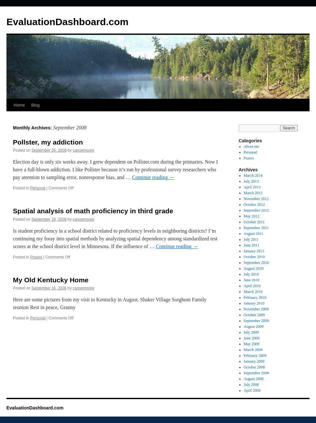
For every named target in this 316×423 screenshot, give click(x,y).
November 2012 (256, 198)
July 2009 (251, 332)
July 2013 (251, 181)
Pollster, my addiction (48, 142)
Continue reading (153, 177)
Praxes (36, 257)
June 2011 (252, 245)
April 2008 (252, 390)
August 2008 (254, 379)
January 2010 (254, 303)
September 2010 (256, 262)
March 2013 (253, 193)
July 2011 (251, 239)
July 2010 (251, 274)
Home (19, 105)
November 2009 (256, 309)
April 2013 (252, 187)
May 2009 (252, 344)
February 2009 (255, 355)
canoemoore (83, 150)
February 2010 (255, 297)
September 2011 (256, 228)
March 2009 (253, 349)
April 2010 (252, 286)
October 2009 (254, 315)
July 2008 (251, 384)
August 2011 (253, 233)
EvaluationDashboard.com (67, 21)
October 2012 (254, 204)
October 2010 (254, 257)
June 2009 (252, 338)
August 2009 (254, 326)
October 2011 (254, 222)
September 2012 (256, 210)
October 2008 (254, 367)
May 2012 (252, 216)
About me (251, 146)
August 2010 (254, 268)
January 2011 (254, 251)
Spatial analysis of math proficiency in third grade (93, 211)
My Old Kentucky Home (51, 280)
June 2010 (252, 280)
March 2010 (253, 291)
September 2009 (256, 320)
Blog (35, 105)
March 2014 (253, 175)
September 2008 (256, 373)
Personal (37, 188)
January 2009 (254, 361)
